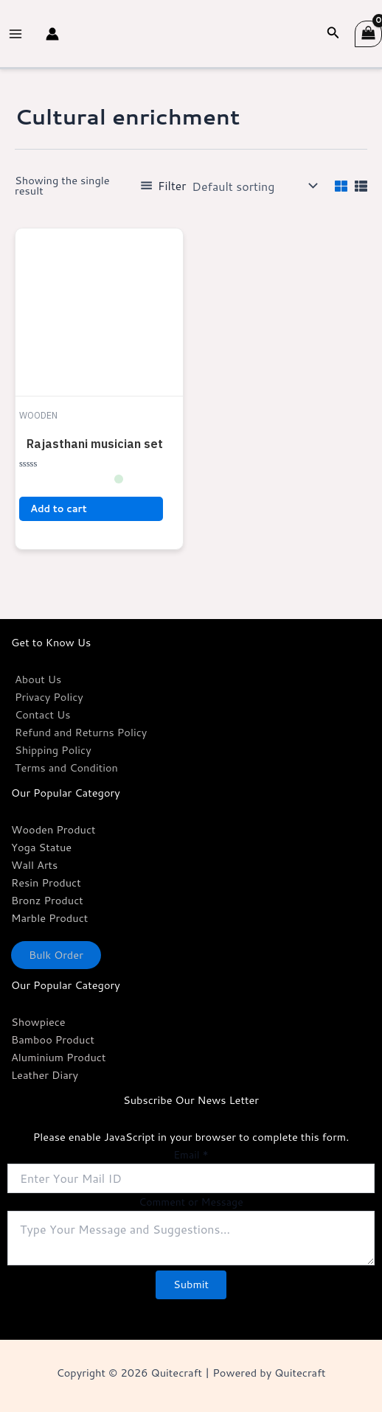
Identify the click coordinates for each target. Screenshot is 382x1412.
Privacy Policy (49, 697)
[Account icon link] (52, 34)
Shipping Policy (53, 750)
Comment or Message (191, 1202)
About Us (38, 679)
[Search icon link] (333, 33)
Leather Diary (44, 1075)
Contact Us (43, 714)
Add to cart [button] (58, 508)
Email (190, 1154)
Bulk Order (56, 954)
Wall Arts (34, 865)
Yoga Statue (41, 847)
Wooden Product (53, 829)
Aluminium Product (58, 1057)
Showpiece (38, 1022)
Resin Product (46, 882)
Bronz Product (47, 900)
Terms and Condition (66, 767)
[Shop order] (253, 185)
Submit (191, 1284)
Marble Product (49, 918)
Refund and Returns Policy (81, 732)
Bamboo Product (52, 1039)
